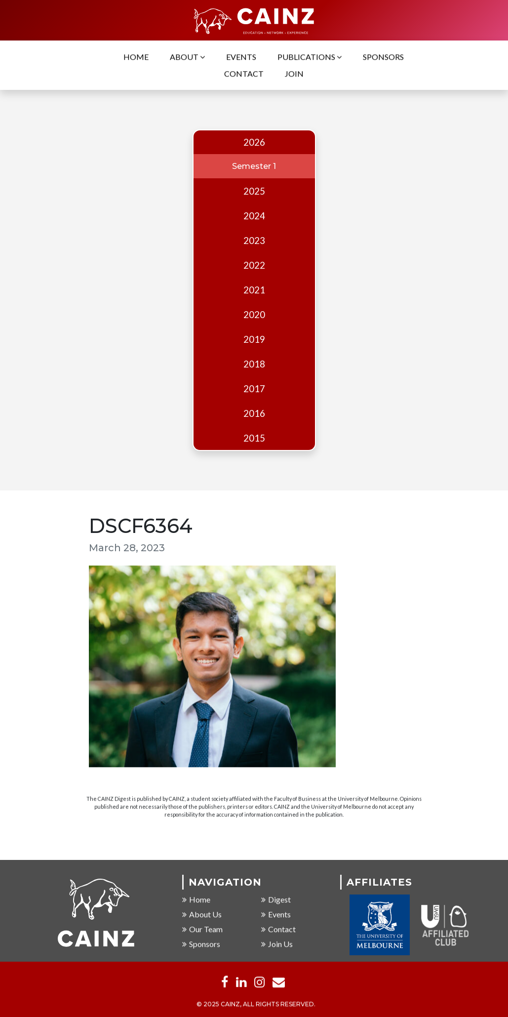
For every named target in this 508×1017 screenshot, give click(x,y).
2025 (254, 191)
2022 (254, 265)
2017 (254, 388)
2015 (254, 438)
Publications (309, 57)
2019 (254, 339)
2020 (254, 314)
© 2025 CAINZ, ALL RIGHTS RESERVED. (255, 1005)
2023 (254, 240)
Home (136, 57)
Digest (276, 900)
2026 (254, 142)
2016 (254, 413)
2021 (254, 290)
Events (241, 57)
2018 (254, 364)
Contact (244, 74)
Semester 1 (254, 166)
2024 (254, 215)
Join (294, 74)
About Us (202, 915)
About (187, 57)
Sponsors (383, 57)
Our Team (202, 930)
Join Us (277, 944)
